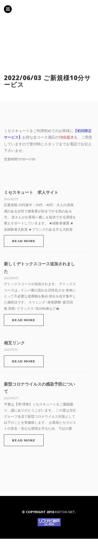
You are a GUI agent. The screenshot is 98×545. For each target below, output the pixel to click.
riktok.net (65, 512)
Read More (24, 241)
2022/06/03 (11, 278)
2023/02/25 (11, 199)
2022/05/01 (11, 349)
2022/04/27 (11, 398)
